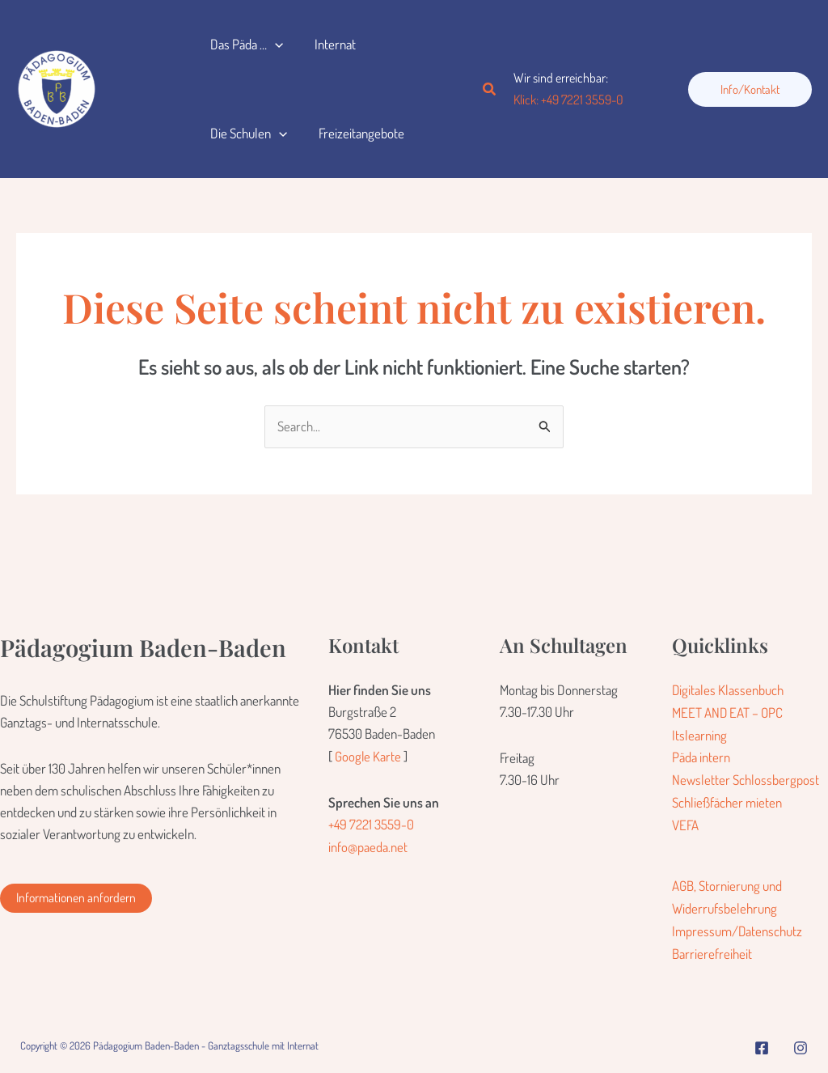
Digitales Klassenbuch (728, 689)
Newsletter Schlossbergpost (745, 778)
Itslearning (699, 734)
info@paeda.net (368, 846)
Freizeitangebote (355, 133)
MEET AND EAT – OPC (728, 712)
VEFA (685, 822)
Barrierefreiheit (712, 948)
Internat (328, 44)
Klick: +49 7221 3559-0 (568, 99)
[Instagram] (800, 1042)
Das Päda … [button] (244, 44)
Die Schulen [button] (246, 133)
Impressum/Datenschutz (737, 926)
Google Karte (368, 756)
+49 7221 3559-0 (371, 824)
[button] (272, 44)
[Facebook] (761, 1042)
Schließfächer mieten (727, 799)
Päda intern (701, 756)
